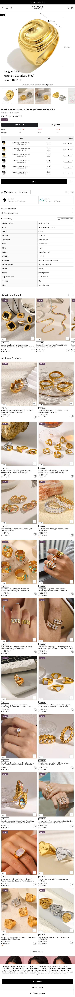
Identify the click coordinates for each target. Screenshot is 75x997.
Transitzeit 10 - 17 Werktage (16, 201)
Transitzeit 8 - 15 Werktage (53, 201)
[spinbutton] (68, 143)
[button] (65, 143)
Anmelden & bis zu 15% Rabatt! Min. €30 (37, 2)
